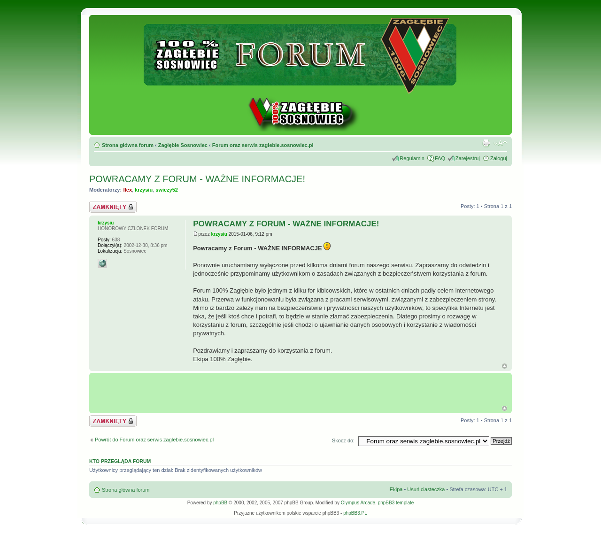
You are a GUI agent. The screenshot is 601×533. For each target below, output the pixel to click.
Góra (504, 366)
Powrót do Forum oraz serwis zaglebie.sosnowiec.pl (154, 439)
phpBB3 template (396, 502)
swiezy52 (166, 190)
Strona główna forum (128, 145)
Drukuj (486, 143)
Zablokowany (113, 207)
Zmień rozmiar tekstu (500, 143)
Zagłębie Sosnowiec (183, 145)
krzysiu (144, 190)
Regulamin (412, 158)
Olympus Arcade (358, 502)
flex (127, 190)
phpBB (220, 502)
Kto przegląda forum (120, 461)
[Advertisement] (303, 389)
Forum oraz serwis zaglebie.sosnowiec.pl (263, 145)
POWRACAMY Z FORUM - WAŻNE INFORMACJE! (197, 179)
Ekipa (396, 489)
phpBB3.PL (355, 513)
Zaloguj (498, 158)
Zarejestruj (467, 158)
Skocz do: (343, 440)
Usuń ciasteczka (426, 489)
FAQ (440, 158)
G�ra (504, 408)
